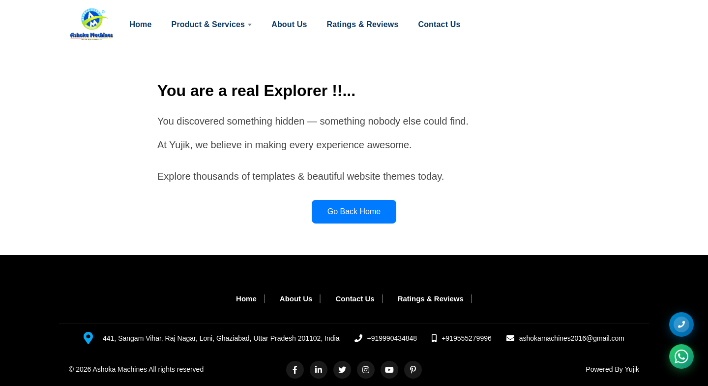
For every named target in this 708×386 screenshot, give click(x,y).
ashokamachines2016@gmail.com (571, 338)
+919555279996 (467, 338)
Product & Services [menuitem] (212, 24)
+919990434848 (392, 338)
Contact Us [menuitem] (439, 24)
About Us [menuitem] (289, 24)
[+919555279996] (681, 324)
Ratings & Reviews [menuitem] (363, 24)
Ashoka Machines (120, 369)
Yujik (631, 369)
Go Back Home (354, 211)
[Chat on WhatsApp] (681, 356)
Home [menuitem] (140, 24)
